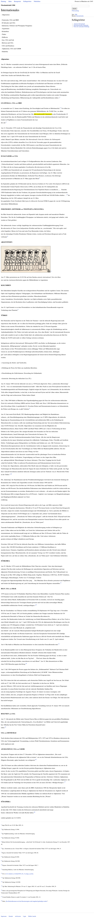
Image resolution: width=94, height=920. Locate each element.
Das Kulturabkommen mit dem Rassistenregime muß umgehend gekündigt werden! (26, 901)
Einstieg (3, 1)
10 (11, 474)
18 (34, 812)
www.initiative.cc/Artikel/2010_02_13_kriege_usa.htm (19, 874)
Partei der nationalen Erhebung (81, 26)
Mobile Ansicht (32, 916)
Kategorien (17, 1)
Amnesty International (79, 24)
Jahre (10, 1)
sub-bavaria (18, 916)
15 (5, 727)
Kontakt (11, 916)
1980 (76, 14)
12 (36, 605)
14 (26, 663)
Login (24, 916)
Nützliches (37, 1)
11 (60, 583)
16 (35, 759)
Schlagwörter (27, 1)
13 (58, 644)
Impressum (4, 916)
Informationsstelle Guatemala (81, 25)
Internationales (80, 16)
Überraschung (75, 10)
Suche (74, 8)
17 (65, 782)
